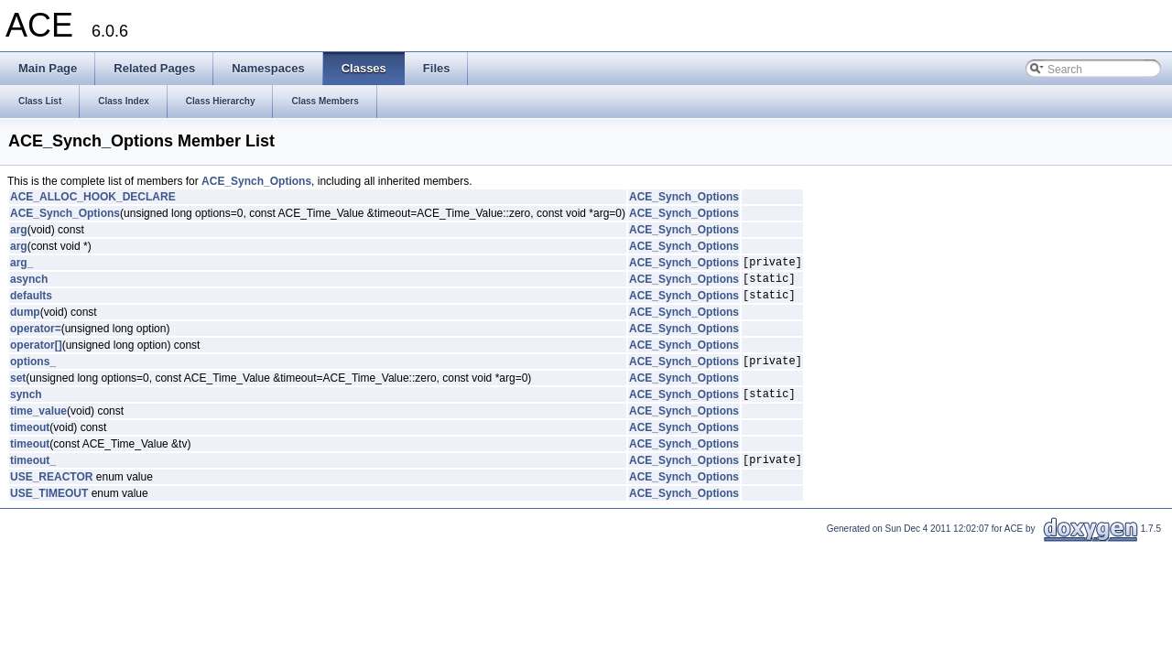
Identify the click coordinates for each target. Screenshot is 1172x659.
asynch (29, 283)
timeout (29, 441)
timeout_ (33, 476)
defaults (31, 303)
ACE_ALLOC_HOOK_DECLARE (93, 196)
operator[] (36, 353)
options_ (33, 371)
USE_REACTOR (51, 493)
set (18, 389)
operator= (35, 336)
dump (25, 320)
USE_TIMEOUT (49, 509)
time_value (38, 424)
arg (18, 229)
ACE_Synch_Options (256, 181)
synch (26, 407)
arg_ (21, 264)
